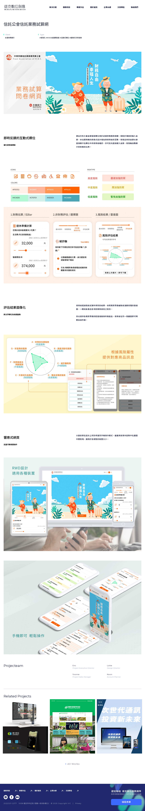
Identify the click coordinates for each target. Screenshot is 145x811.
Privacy (78, 803)
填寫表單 (126, 802)
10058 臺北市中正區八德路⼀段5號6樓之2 (34, 803)
